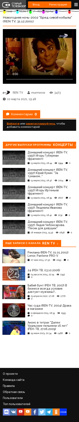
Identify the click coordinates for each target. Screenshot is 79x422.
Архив (7, 11)
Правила (9, 385)
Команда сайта (13, 379)
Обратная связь (14, 392)
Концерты (45, 11)
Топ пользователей (16, 404)
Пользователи (13, 398)
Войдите (13, 123)
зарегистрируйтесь (40, 123)
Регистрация (58, 4)
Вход (36, 4)
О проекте (10, 373)
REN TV (25, 11)
